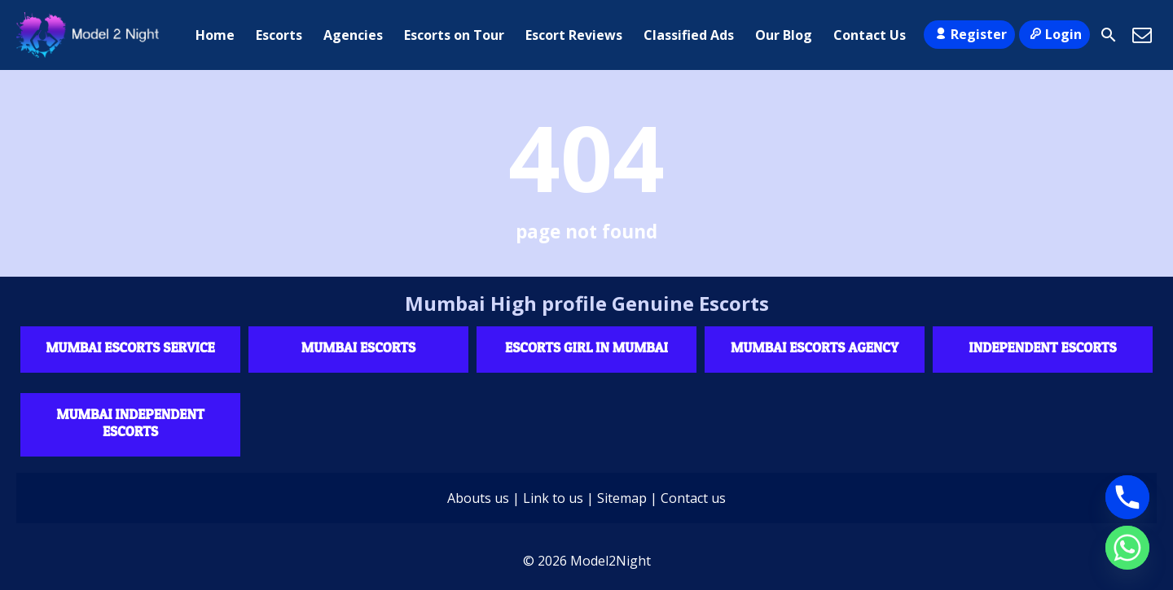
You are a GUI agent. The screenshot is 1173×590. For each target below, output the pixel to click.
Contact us (693, 498)
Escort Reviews (573, 35)
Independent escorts (1042, 347)
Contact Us (869, 35)
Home (215, 35)
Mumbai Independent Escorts (130, 422)
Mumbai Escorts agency (814, 347)
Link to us (553, 498)
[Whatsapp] (1127, 548)
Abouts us (478, 498)
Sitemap (622, 498)
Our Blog (783, 35)
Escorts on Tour (454, 35)
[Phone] (1127, 497)
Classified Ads (689, 35)
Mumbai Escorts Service (130, 347)
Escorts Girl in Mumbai (586, 347)
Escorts (279, 35)
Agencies (353, 35)
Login (1054, 34)
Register (969, 34)
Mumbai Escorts (358, 347)
